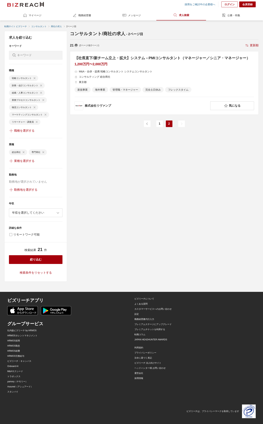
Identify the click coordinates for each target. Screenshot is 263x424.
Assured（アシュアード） (20, 387)
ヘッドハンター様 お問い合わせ (150, 368)
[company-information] (142, 105)
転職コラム (139, 334)
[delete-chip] (34, 78)
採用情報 (138, 378)
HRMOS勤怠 (13, 346)
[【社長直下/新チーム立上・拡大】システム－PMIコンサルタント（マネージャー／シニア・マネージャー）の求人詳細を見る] (164, 82)
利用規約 (138, 348)
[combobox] (35, 212)
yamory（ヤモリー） (17, 381)
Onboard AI (12, 366)
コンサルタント (39, 26)
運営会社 (138, 373)
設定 (136, 314)
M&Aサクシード (15, 371)
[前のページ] (147, 123)
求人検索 (181, 15)
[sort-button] (252, 45)
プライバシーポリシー (145, 353)
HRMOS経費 (13, 351)
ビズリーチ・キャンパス (19, 361)
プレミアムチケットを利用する (149, 329)
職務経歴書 (82, 15)
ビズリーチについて (144, 299)
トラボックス (13, 376)
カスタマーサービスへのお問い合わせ (153, 309)
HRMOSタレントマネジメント (22, 335)
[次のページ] (181, 123)
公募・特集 (231, 15)
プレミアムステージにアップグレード (153, 324)
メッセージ (131, 15)
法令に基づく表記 (143, 358)
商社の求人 (56, 26)
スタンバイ (12, 392)
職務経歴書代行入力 (144, 319)
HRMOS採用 (13, 341)
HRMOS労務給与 (15, 356)
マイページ (32, 15)
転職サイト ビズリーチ (15, 26)
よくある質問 (141, 304)
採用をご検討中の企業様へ (200, 4)
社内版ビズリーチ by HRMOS (22, 330)
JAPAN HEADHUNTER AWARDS (150, 340)
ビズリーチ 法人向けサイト (147, 363)
